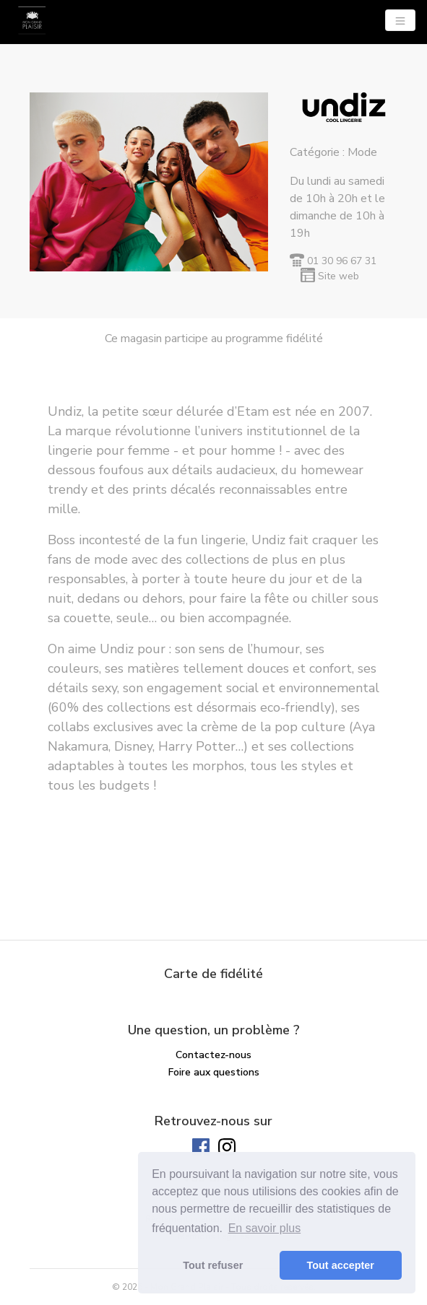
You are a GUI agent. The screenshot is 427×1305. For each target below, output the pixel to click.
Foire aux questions (213, 1072)
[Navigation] (400, 20)
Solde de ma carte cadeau (213, 1089)
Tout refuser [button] (213, 1265)
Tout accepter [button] (340, 1265)
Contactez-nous (213, 1055)
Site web (338, 276)
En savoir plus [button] (264, 1228)
